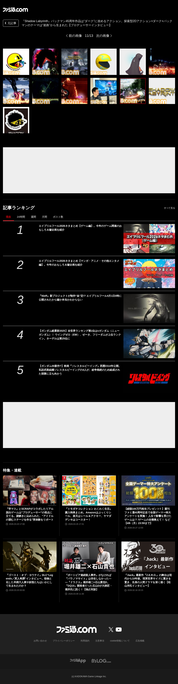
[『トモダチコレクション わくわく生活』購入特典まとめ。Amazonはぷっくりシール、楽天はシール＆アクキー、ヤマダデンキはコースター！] (89, 490)
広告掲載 (140, 640)
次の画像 (102, 36)
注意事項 (99, 640)
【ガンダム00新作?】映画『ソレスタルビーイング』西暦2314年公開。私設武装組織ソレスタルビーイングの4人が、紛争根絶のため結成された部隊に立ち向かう (80, 369)
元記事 (10, 23)
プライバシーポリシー (64, 640)
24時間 (21, 216)
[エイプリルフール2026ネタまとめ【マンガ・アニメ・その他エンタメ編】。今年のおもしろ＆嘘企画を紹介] (149, 273)
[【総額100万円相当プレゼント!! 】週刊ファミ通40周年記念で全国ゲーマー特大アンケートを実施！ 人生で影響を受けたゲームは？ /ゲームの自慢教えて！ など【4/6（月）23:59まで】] (148, 490)
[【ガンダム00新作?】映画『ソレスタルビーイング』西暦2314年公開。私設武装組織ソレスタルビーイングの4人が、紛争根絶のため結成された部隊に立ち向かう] (149, 378)
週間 (33, 216)
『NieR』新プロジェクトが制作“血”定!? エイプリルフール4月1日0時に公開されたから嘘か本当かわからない (80, 297)
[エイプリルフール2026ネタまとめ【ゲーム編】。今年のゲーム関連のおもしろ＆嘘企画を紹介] (149, 238)
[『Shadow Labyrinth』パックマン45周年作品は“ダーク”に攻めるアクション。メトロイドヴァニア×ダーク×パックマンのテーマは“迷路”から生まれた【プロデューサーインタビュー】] (16, 62)
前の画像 (75, 36)
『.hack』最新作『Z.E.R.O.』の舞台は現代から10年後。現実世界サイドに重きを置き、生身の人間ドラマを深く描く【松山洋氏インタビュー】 (148, 580)
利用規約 (85, 640)
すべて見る (169, 208)
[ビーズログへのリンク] (101, 660)
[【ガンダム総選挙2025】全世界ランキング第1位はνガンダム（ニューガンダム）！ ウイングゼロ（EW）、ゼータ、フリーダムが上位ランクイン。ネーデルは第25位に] (149, 343)
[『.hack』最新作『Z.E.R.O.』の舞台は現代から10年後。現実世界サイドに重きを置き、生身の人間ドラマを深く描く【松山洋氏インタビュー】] (148, 557)
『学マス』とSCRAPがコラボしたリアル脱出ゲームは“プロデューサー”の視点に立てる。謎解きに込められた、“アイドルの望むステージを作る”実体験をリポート (29, 514)
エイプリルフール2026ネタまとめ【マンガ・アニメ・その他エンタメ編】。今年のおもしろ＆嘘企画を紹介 (79, 262)
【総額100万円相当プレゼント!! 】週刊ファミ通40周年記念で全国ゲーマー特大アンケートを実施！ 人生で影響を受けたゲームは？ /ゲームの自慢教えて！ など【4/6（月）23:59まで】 (147, 516)
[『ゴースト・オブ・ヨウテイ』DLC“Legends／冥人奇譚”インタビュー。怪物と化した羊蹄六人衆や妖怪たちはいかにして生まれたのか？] (30, 557)
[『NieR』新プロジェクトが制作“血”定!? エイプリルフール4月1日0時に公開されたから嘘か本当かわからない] (149, 308)
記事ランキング (19, 207)
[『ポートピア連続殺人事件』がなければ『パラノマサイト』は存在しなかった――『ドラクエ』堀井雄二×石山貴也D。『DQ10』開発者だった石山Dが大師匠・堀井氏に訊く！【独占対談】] (89, 557)
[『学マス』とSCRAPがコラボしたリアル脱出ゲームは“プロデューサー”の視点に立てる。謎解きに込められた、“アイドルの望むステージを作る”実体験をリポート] (30, 490)
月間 (44, 216)
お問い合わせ (40, 640)
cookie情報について (120, 640)
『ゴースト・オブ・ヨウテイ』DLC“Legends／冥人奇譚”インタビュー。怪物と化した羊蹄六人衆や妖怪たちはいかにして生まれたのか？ (29, 580)
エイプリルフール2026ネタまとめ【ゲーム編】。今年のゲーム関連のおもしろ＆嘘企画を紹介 (80, 227)
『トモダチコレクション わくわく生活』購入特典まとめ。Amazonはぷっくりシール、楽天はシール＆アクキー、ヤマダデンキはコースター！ (88, 514)
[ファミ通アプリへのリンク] (78, 660)
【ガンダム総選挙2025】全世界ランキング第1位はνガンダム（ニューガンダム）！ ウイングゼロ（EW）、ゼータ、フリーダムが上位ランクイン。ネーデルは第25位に (80, 334)
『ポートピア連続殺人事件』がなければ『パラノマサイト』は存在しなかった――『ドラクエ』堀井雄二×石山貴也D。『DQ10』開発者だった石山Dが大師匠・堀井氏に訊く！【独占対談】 (88, 582)
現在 (8, 216)
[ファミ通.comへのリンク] (15, 9)
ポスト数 (58, 216)
